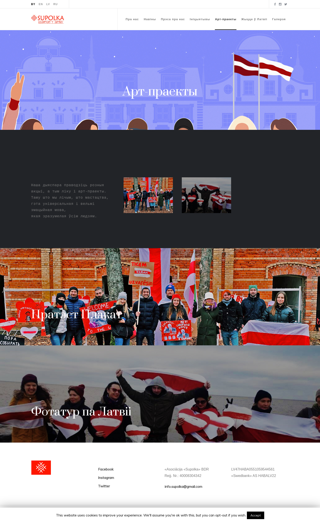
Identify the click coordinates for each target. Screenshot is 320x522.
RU (55, 4)
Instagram (106, 477)
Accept (255, 515)
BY (33, 4)
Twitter (104, 486)
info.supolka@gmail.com (183, 486)
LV (48, 4)
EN (41, 4)
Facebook (106, 469)
